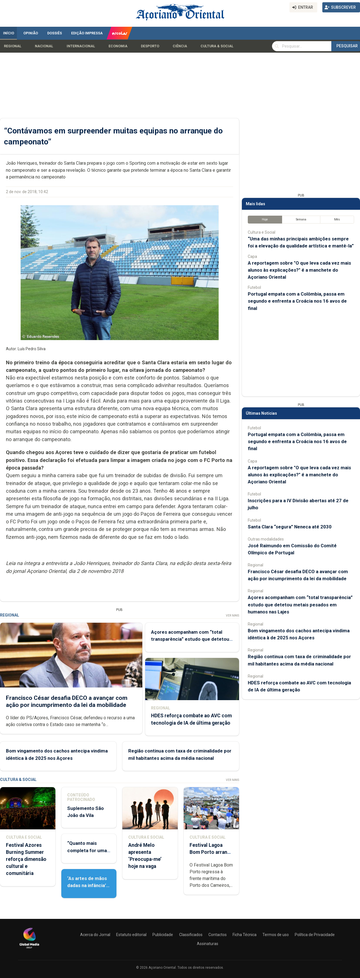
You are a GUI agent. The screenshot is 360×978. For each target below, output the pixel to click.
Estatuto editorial (131, 934)
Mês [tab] (337, 219)
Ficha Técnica (244, 934)
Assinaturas (207, 943)
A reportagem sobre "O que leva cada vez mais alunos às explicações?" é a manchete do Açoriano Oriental (299, 270)
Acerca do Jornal (95, 934)
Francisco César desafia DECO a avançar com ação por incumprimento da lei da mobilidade (66, 701)
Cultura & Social (217, 46)
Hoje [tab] (265, 219)
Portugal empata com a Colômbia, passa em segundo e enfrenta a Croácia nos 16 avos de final (297, 301)
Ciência (180, 46)
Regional (12, 46)
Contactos (217, 934)
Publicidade (162, 934)
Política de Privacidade (315, 934)
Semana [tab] (301, 219)
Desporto (150, 46)
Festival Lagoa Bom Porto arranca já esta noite (211, 852)
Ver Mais (232, 615)
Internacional (81, 46)
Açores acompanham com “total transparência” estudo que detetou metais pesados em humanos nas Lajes (300, 604)
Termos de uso (275, 934)
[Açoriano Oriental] (29, 949)
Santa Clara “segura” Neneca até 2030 (290, 527)
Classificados (190, 934)
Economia (118, 46)
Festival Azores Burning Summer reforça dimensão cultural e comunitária (26, 859)
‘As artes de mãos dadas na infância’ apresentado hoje (87, 885)
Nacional (44, 46)
